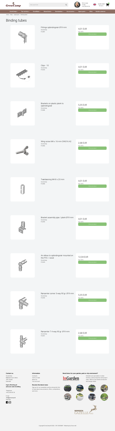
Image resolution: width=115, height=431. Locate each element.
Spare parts (82, 11)
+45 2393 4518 (86, 6)
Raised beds (48, 11)
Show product (92, 34)
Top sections (25, 11)
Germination (59, 11)
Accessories (71, 11)
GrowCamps (14, 11)
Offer (91, 11)
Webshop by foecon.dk (70, 425)
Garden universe (100, 11)
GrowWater (37, 11)
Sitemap (8, 399)
